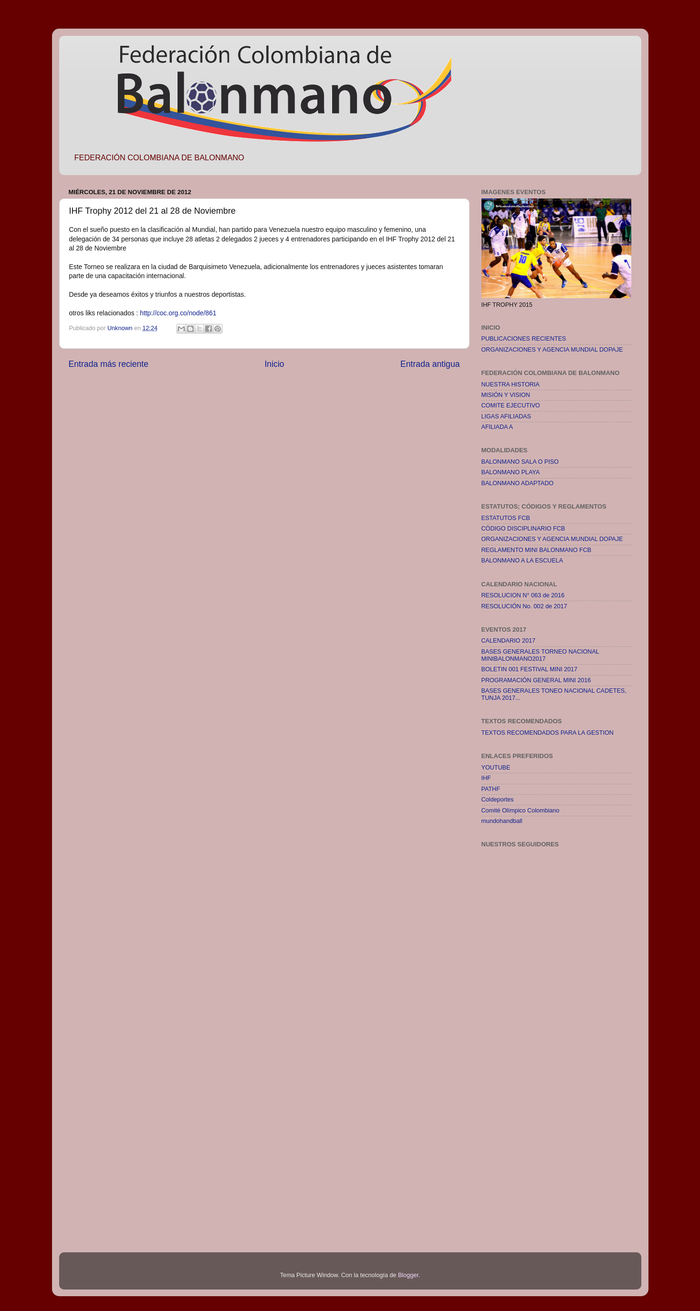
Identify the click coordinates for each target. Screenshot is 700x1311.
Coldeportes (497, 799)
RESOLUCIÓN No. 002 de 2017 (524, 606)
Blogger (408, 1275)
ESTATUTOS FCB (505, 518)
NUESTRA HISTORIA (510, 384)
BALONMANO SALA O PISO (520, 461)
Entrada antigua (430, 364)
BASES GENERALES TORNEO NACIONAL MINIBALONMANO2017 (540, 655)
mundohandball (501, 821)
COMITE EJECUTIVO (510, 405)
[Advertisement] (519, 1082)
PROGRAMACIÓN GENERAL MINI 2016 (536, 680)
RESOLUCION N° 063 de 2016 (522, 595)
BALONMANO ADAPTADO (517, 483)
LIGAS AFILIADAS (506, 416)
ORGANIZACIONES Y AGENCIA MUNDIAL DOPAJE (552, 349)
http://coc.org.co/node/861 (178, 313)
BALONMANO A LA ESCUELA (522, 560)
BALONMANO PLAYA (510, 472)
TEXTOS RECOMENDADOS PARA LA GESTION (547, 732)
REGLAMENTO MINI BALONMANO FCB (536, 550)
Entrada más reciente (109, 364)
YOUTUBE (496, 767)
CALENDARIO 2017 (508, 640)
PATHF (490, 789)
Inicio (274, 364)
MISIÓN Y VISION (505, 395)
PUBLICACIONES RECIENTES (523, 338)
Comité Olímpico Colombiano (520, 810)
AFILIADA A (497, 427)
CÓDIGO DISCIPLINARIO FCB (523, 528)
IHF (486, 778)
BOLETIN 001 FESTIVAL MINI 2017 (529, 669)
